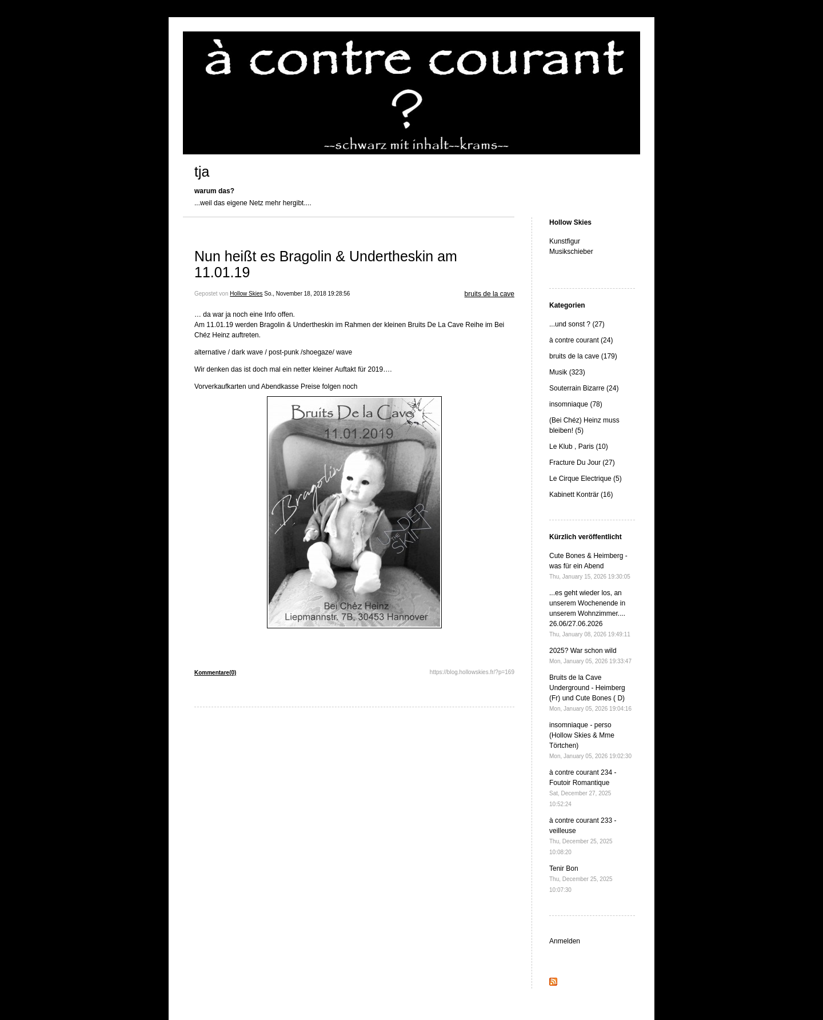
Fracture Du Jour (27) (582, 463)
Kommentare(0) (215, 673)
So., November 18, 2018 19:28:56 (307, 293)
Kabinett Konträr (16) (581, 495)
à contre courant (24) (581, 340)
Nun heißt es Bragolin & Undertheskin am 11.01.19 (325, 264)
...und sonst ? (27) (577, 324)
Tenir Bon (581, 878)
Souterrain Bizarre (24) (583, 388)
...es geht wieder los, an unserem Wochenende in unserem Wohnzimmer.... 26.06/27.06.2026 (589, 613)
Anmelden (564, 941)
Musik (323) (567, 372)
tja (201, 172)
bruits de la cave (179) (583, 356)
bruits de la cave (489, 294)
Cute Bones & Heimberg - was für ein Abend (589, 566)
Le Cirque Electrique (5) (585, 479)
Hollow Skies (246, 293)
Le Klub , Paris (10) (578, 447)
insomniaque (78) (575, 404)
